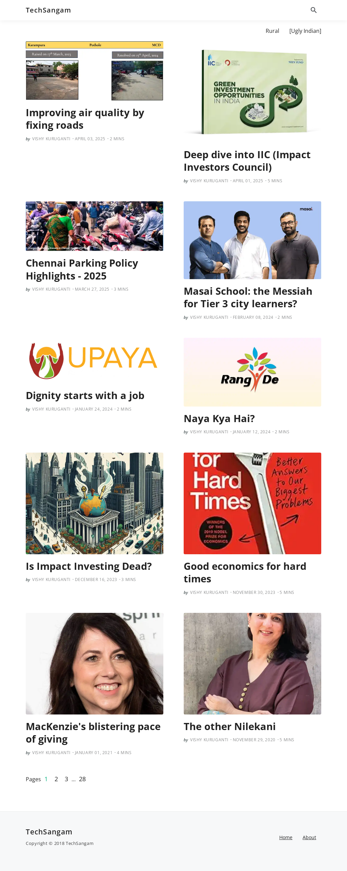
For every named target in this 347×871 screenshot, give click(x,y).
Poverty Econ (239, 31)
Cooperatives (140, 31)
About (83, 31)
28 (82, 779)
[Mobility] (200, 31)
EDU (172, 31)
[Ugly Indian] (305, 31)
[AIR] (107, 31)
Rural (272, 31)
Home (285, 837)
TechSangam (48, 10)
